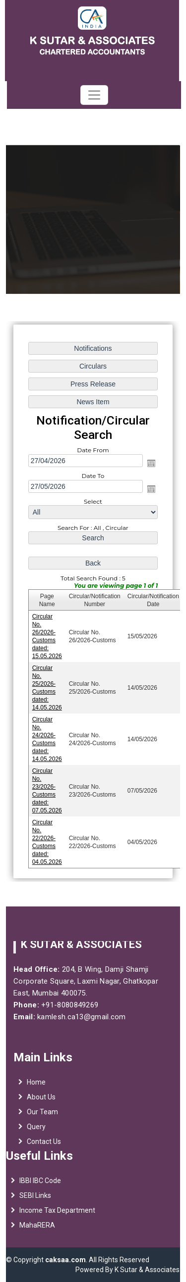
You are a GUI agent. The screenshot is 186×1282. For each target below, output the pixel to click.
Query (36, 1132)
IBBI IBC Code (40, 1185)
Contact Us (44, 1146)
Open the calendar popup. (151, 463)
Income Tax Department (57, 1215)
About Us (41, 1102)
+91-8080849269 (64, 1004)
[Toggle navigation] (94, 95)
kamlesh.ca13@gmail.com (76, 1016)
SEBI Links (35, 1200)
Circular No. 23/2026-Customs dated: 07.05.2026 (47, 790)
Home (36, 1087)
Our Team (42, 1117)
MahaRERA (37, 1230)
